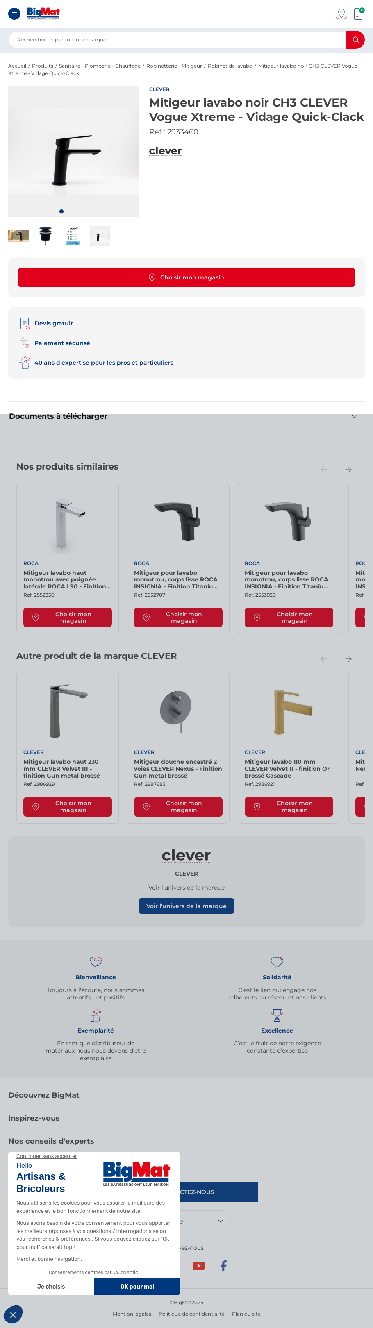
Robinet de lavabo (230, 66)
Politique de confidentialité (192, 1314)
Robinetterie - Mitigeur (174, 66)
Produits (42, 66)
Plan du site (246, 1314)
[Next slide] (348, 469)
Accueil (17, 66)
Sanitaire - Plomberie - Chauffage (100, 66)
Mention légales (132, 1314)
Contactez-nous (186, 1192)
